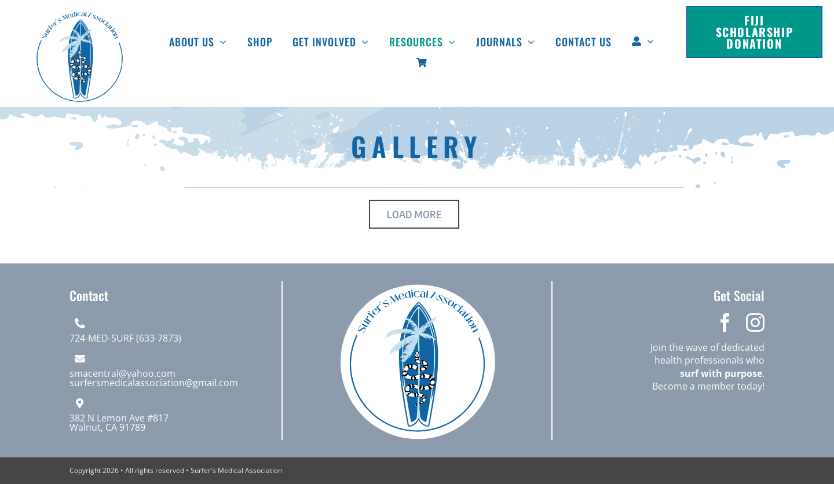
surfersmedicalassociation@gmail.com (154, 382)
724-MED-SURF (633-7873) (125, 338)
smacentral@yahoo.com (122, 373)
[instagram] (755, 322)
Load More (414, 214)
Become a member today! (708, 386)
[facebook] (725, 322)
